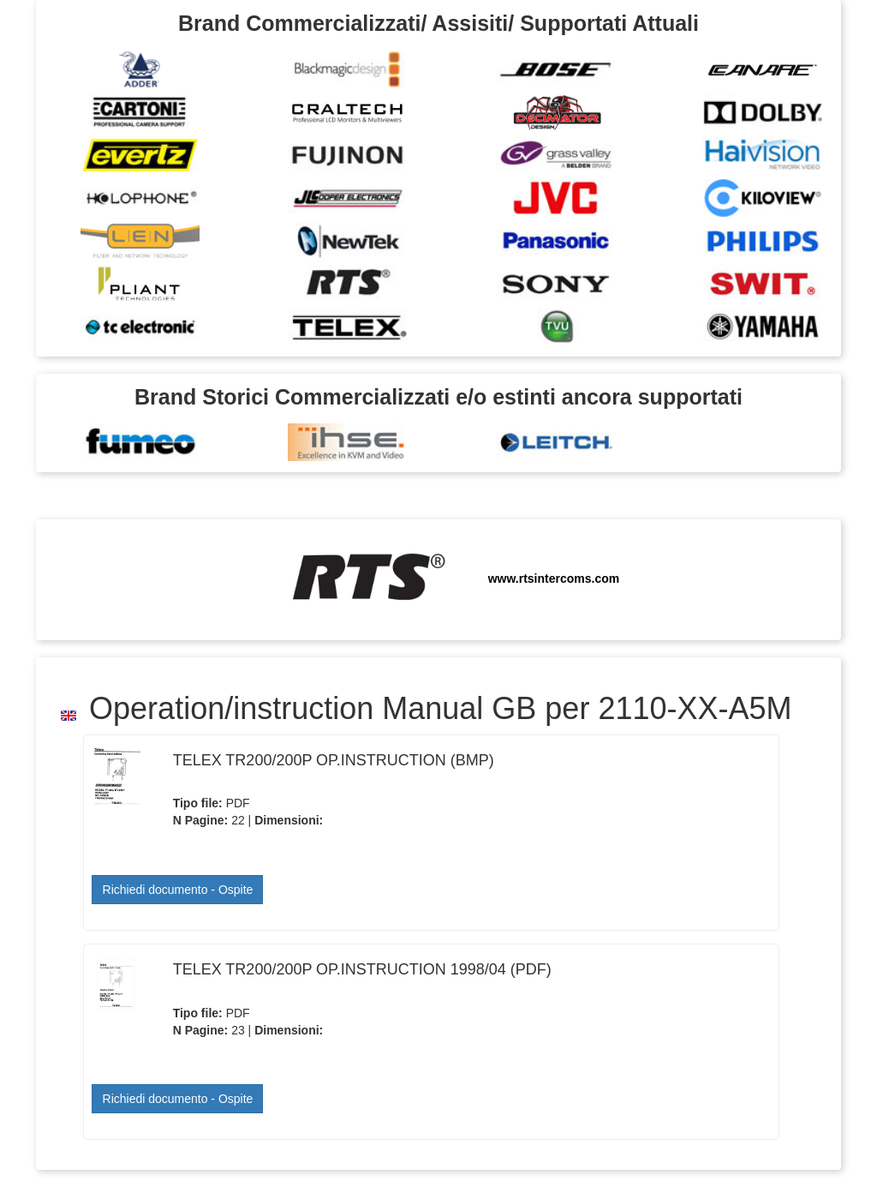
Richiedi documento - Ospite (178, 889)
